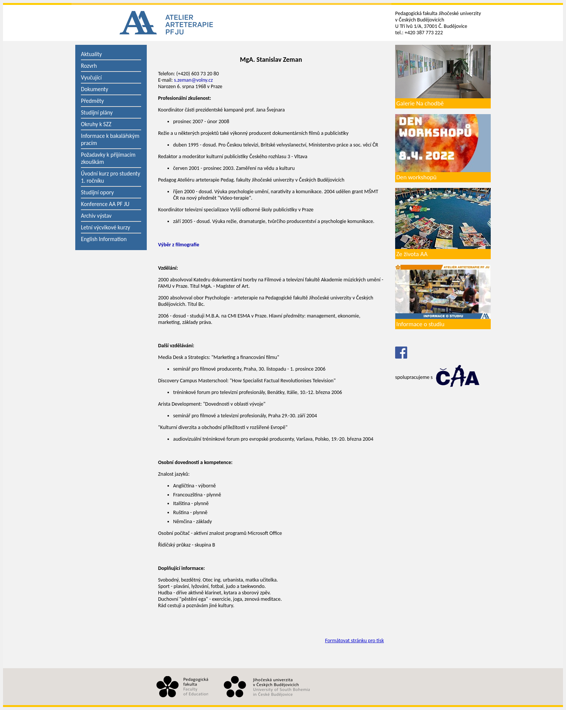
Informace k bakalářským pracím (110, 139)
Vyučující (91, 77)
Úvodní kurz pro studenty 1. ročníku (110, 177)
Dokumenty (94, 89)
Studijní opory (97, 192)
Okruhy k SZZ (96, 124)
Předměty (92, 100)
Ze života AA (412, 254)
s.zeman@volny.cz (193, 80)
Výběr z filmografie (178, 244)
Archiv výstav (96, 215)
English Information (104, 239)
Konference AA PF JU (105, 204)
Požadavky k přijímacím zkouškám (108, 158)
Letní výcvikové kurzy (105, 227)
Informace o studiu (420, 324)
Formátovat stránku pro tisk (354, 640)
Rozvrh (89, 65)
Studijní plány (97, 112)
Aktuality (91, 54)
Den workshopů (416, 177)
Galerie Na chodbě (420, 103)
